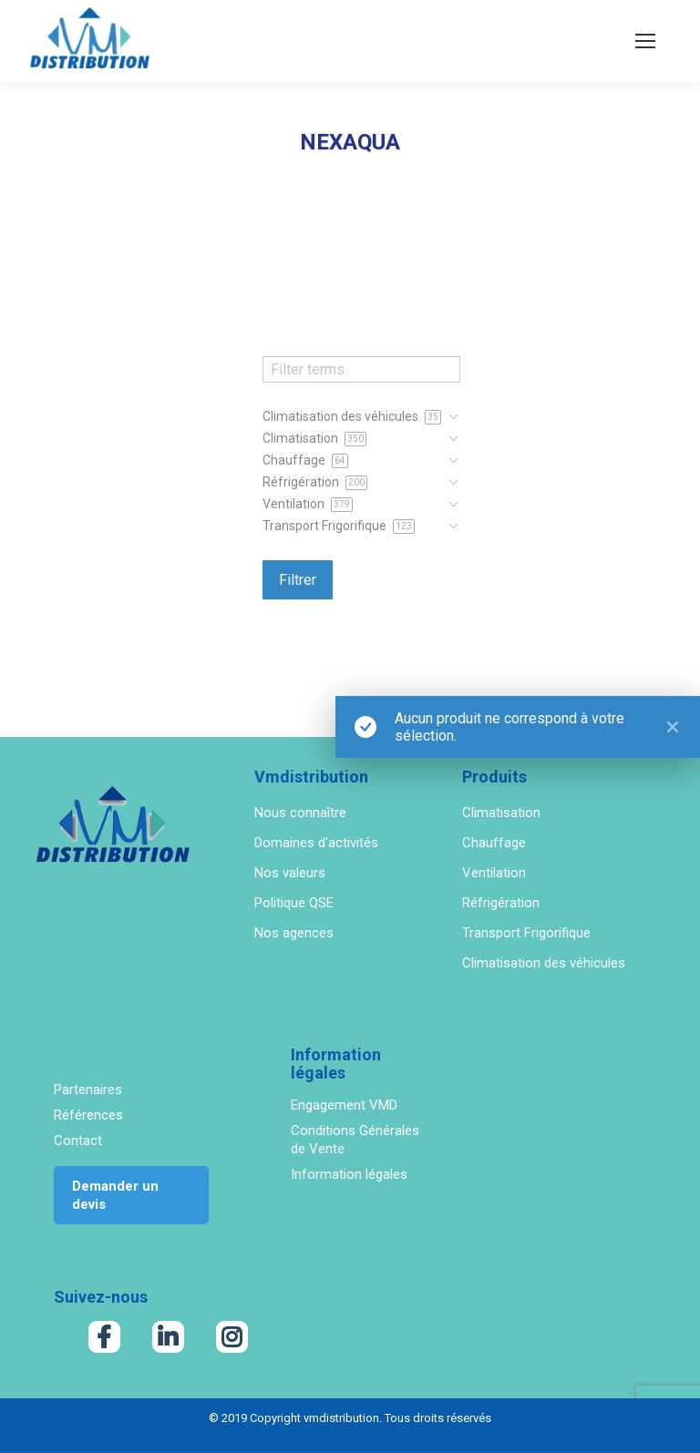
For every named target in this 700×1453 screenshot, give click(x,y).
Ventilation (494, 873)
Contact (78, 1140)
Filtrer (297, 579)
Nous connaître (300, 812)
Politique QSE (294, 903)
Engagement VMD (344, 1105)
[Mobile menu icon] (645, 41)
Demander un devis (115, 1195)
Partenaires (88, 1089)
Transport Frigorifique (526, 933)
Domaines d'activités (316, 842)
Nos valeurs (289, 873)
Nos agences (294, 933)
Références (88, 1115)
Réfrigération (501, 903)
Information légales (349, 1174)
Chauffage (494, 842)
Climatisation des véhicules (543, 963)
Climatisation (501, 812)
